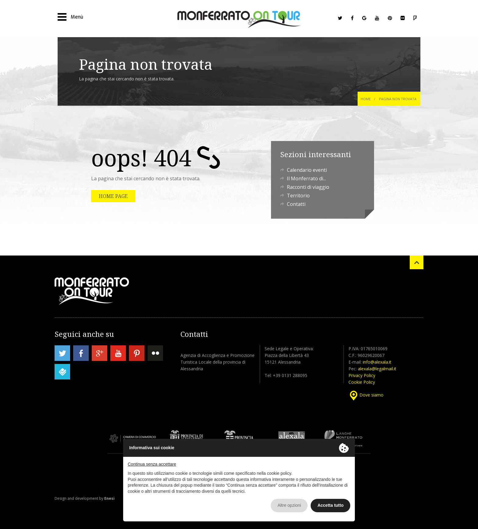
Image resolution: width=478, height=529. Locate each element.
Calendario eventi (307, 170)
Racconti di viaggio (308, 187)
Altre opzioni (289, 505)
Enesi (109, 498)
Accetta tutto (330, 505)
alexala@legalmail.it (377, 369)
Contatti (296, 204)
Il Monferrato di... (306, 178)
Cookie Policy (361, 382)
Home (366, 99)
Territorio (298, 195)
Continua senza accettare (152, 464)
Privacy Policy (361, 375)
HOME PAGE (113, 196)
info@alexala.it (377, 362)
